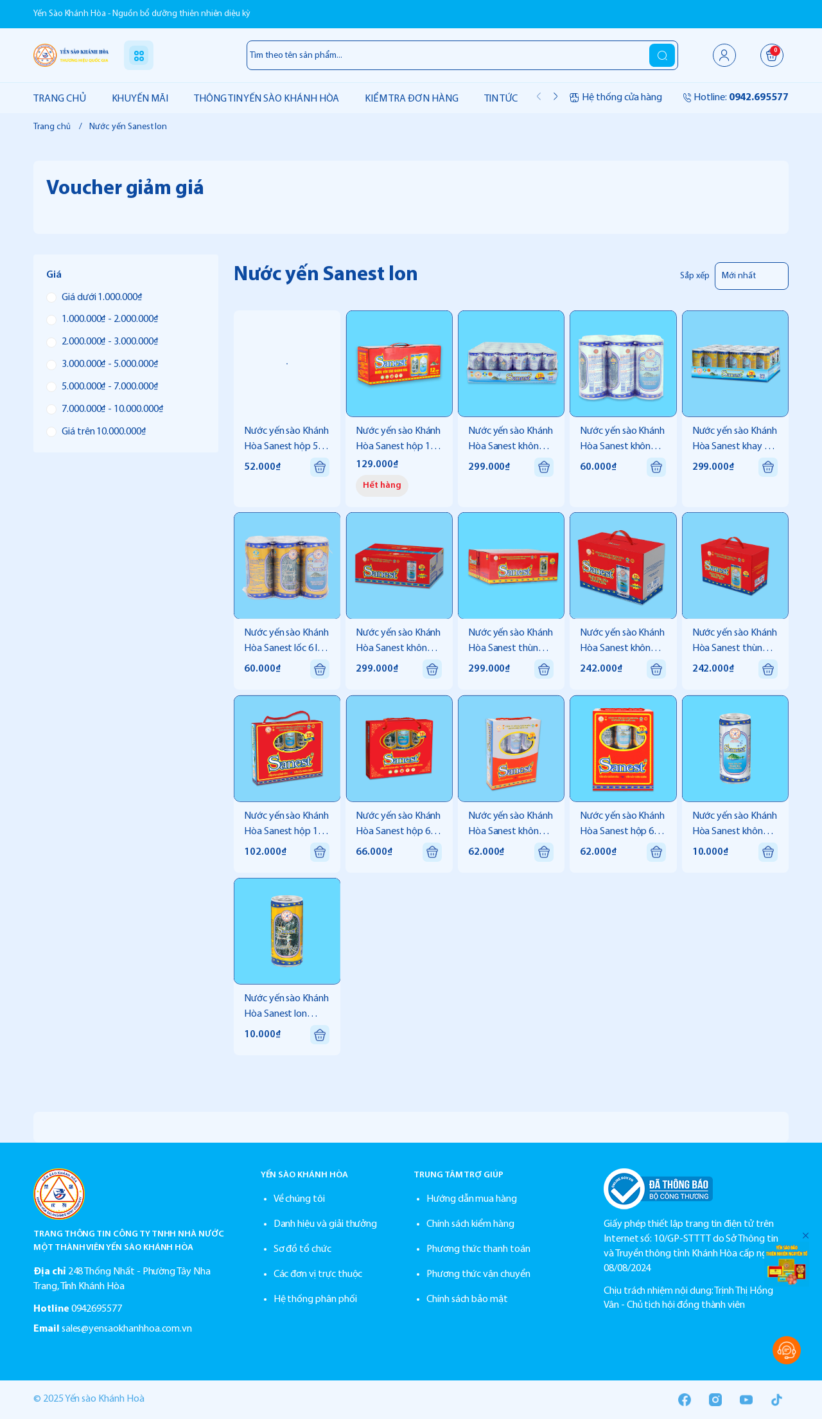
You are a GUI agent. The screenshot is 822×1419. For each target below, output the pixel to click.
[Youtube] (746, 1399)
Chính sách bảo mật (467, 1299)
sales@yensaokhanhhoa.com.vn (127, 1329)
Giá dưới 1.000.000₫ (94, 297)
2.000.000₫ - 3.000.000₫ (102, 342)
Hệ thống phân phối (315, 1299)
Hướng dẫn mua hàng (471, 1199)
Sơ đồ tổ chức (302, 1249)
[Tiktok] (777, 1399)
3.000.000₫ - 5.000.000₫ (102, 364)
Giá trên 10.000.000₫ (96, 432)
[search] (662, 55)
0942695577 (96, 1309)
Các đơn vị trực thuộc (318, 1274)
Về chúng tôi (299, 1199)
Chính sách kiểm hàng (470, 1224)
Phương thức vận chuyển (478, 1274)
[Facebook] (684, 1399)
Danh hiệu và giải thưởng (326, 1224)
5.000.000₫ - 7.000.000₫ (102, 387)
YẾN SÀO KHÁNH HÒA (304, 1175)
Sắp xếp (695, 276)
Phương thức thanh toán (478, 1249)
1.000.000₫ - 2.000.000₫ (102, 319)
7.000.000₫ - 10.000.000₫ (105, 409)
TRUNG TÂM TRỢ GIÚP (458, 1175)
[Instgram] (715, 1399)
